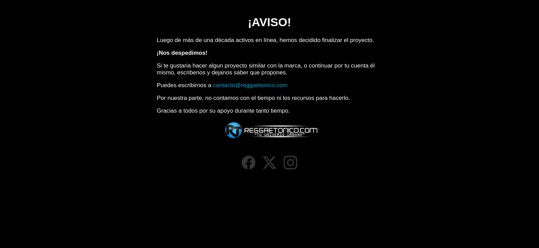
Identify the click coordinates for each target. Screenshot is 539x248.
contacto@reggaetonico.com (250, 85)
